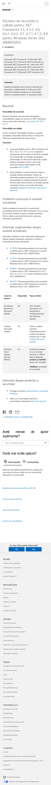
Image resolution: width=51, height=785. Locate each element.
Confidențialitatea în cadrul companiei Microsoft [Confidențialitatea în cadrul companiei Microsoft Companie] (19, 756)
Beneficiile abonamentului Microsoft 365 (19, 488)
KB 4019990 (23, 167)
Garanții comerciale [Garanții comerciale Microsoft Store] (9, 610)
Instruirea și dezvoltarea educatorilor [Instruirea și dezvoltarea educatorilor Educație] (15, 645)
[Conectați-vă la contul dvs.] (46, 3)
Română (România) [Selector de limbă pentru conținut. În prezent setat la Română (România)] (13, 777)
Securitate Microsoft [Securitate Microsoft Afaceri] (10, 670)
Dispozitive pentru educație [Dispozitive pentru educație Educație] (12, 627)
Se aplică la (8, 47)
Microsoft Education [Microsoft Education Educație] (9, 623)
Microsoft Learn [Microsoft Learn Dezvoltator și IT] (8, 718)
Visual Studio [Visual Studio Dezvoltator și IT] (7, 739)
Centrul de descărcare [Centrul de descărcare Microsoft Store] (10, 593)
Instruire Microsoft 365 (12, 499)
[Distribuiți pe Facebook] (4, 411)
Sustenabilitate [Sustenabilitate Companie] (8, 769)
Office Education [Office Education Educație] (8, 640)
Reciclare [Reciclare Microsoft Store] (6, 606)
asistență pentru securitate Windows (29, 392)
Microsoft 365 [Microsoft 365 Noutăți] (7, 572)
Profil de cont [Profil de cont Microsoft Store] (7, 589)
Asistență (6, 9)
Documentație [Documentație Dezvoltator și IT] (8, 713)
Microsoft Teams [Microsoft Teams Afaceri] (8, 696)
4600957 (14, 268)
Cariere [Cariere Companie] (5, 752)
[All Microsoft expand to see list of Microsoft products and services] (3, 3)
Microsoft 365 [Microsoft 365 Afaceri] (7, 683)
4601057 (14, 281)
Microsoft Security (38, 401)
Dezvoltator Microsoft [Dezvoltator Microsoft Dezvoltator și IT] (10, 709)
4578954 (14, 258)
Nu (34, 549)
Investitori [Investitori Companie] (6, 765)
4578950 (14, 248)
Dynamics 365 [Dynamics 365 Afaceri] (8, 679)
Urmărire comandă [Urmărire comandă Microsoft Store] (9, 602)
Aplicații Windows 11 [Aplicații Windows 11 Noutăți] (10, 576)
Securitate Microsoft (11, 510)
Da (17, 549)
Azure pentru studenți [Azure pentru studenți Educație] (10, 653)
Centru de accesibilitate (12, 521)
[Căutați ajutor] (9, 3)
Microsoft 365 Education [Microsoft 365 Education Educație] (11, 636)
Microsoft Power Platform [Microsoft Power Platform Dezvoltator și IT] (11, 731)
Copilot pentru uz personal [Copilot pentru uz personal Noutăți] (12, 568)
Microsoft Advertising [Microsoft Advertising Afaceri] (10, 688)
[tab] (13, 462)
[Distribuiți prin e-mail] (16, 411)
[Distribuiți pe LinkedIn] (9, 411)
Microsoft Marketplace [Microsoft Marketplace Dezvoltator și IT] (10, 726)
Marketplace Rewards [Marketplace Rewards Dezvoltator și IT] (10, 735)
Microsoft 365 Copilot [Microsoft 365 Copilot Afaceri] (10, 692)
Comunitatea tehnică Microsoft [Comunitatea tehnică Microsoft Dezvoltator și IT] (13, 722)
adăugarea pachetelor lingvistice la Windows (28, 189)
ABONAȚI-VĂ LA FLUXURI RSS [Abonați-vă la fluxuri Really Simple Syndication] (19, 417)
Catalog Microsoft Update (37, 340)
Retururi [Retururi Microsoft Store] (6, 597)
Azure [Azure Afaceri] (5, 675)
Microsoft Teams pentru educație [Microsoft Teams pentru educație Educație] (14, 632)
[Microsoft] (25, 2)
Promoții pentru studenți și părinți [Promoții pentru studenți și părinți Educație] (14, 649)
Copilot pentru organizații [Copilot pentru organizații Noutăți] (11, 563)
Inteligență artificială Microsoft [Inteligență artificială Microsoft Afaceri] (13, 666)
